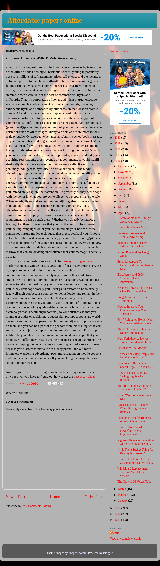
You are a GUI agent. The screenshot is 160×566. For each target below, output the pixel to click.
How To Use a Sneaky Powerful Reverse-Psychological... (131, 431)
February (124, 494)
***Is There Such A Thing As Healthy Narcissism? (135, 451)
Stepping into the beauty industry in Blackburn (132, 244)
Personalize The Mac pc (132, 348)
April (121, 213)
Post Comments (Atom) (36, 506)
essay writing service (78, 261)
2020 (118, 137)
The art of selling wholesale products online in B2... (134, 387)
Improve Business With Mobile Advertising (132, 235)
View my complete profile (125, 538)
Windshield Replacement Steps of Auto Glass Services (133, 472)
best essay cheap (85, 376)
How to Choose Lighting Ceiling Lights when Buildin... (132, 376)
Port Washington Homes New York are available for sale (135, 321)
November (125, 172)
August (123, 189)
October (123, 177)
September (125, 183)
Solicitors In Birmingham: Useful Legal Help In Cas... (135, 365)
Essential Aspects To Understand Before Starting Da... (135, 265)
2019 (118, 143)
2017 (118, 155)
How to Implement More (132, 227)
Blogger (108, 553)
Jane (116, 533)
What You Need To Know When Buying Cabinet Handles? (133, 408)
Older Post (93, 496)
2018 (118, 149)
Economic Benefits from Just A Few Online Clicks (135, 419)
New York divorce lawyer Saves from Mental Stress (134, 340)
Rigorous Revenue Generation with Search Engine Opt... (136, 442)
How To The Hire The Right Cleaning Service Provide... (135, 460)
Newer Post (15, 496)
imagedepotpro (78, 553)
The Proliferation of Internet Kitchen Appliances (134, 330)
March (122, 489)
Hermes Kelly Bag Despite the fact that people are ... (136, 355)
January (123, 500)
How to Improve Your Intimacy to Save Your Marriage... (132, 310)
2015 (118, 508)
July (121, 195)
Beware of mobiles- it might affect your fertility (134, 219)
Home (55, 496)
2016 (118, 161)
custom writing (119, 51)
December (124, 166)
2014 (118, 514)
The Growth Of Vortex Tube (134, 481)
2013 (118, 519)
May (121, 207)
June (121, 201)
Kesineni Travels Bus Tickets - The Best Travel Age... (135, 289)
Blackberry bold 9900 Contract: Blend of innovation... (131, 278)
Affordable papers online (45, 20)
